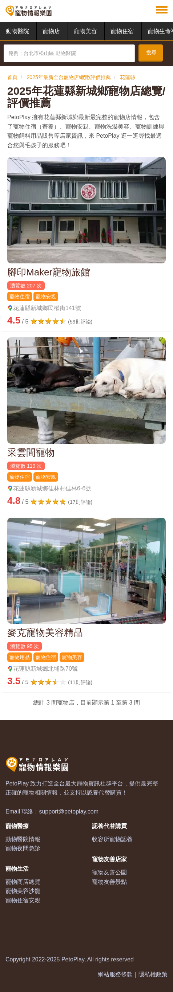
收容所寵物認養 (112, 839)
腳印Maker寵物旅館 (48, 272)
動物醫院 (17, 31)
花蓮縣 (127, 77)
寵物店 (51, 31)
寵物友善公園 (109, 872)
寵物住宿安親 (22, 900)
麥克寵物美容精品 (45, 632)
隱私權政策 (153, 974)
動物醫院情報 (22, 839)
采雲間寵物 (31, 452)
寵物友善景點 (109, 882)
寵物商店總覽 (22, 882)
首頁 (12, 77)
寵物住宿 (122, 31)
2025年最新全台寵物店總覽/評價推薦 (69, 77)
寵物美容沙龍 (22, 891)
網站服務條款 (115, 974)
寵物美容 (85, 31)
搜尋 (151, 52)
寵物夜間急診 (22, 848)
